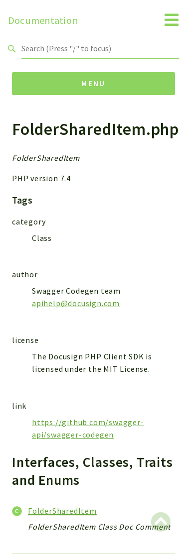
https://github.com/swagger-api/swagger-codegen (88, 428)
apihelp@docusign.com (76, 303)
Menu (93, 83)
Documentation (43, 20)
